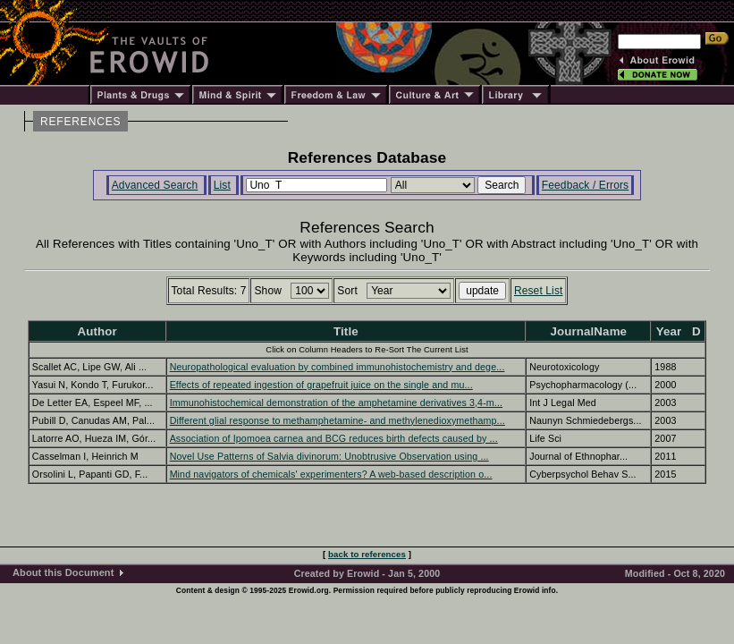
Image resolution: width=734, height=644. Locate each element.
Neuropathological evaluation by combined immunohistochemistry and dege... (337, 366)
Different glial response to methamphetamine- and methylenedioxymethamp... (337, 420)
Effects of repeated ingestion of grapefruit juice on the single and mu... (321, 384)
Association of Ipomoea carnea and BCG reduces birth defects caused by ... (334, 438)
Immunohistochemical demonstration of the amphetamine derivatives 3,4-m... (336, 402)
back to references (367, 554)
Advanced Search (155, 185)
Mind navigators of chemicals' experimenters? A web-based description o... (331, 474)
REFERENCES (80, 121)
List (222, 185)
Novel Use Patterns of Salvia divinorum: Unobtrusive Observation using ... (329, 456)
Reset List (538, 290)
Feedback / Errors (585, 185)
